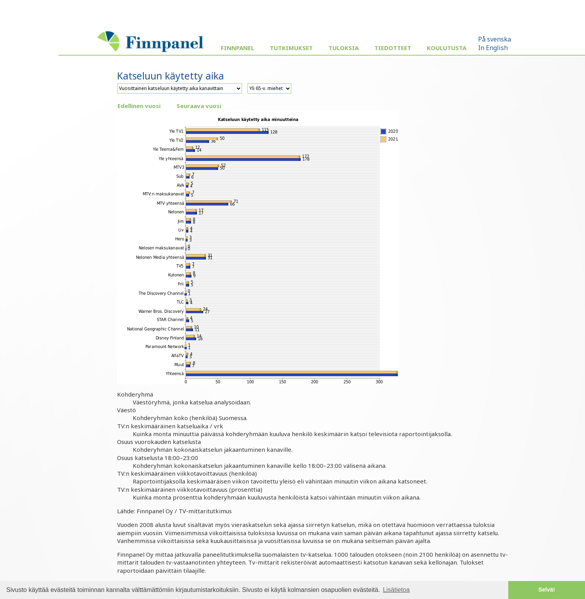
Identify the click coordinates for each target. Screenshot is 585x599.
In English (493, 47)
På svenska (494, 39)
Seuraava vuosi (199, 106)
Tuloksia (344, 48)
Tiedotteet (392, 48)
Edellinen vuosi (139, 106)
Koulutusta (446, 48)
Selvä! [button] (546, 589)
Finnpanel (237, 48)
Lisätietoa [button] (396, 589)
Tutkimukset (291, 48)
